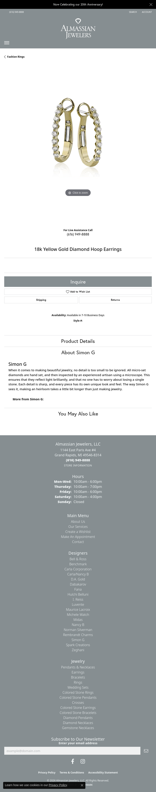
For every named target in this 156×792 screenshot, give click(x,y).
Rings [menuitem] (78, 682)
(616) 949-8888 (78, 234)
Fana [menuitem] (78, 589)
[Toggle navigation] (6, 43)
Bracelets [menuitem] (78, 677)
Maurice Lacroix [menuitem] (78, 609)
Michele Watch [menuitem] (78, 614)
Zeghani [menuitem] (78, 650)
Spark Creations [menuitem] (78, 645)
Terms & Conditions (72, 772)
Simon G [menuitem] (77, 640)
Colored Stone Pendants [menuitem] (78, 697)
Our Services (77, 526)
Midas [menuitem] (77, 619)
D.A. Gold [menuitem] (78, 579)
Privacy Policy (46, 772)
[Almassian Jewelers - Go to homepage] (78, 27)
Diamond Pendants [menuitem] (78, 717)
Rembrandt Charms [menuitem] (78, 634)
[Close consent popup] (82, 785)
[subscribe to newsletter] (146, 751)
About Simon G (78, 352)
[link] (16, 12)
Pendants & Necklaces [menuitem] (78, 667)
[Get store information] (78, 465)
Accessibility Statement (103, 772)
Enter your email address (78, 743)
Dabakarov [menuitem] (78, 584)
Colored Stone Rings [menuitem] (77, 692)
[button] (132, 12)
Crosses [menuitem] (78, 702)
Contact (78, 541)
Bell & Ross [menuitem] (78, 559)
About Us (78, 521)
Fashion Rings (15, 57)
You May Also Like (78, 413)
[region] (78, 145)
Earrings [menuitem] (78, 672)
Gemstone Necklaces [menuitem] (78, 727)
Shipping (41, 299)
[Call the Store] (78, 460)
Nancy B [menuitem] (78, 624)
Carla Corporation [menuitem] (78, 569)
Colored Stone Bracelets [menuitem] (78, 712)
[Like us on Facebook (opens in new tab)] (72, 761)
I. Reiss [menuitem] (78, 599)
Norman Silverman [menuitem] (78, 629)
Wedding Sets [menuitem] (78, 687)
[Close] (150, 4)
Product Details (78, 341)
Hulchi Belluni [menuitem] (78, 594)
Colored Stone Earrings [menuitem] (78, 707)
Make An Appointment (78, 536)
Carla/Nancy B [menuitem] (78, 574)
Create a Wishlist (78, 531)
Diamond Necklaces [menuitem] (78, 722)
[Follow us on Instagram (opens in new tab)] (82, 761)
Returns (115, 299)
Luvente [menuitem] (78, 604)
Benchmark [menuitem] (78, 564)
